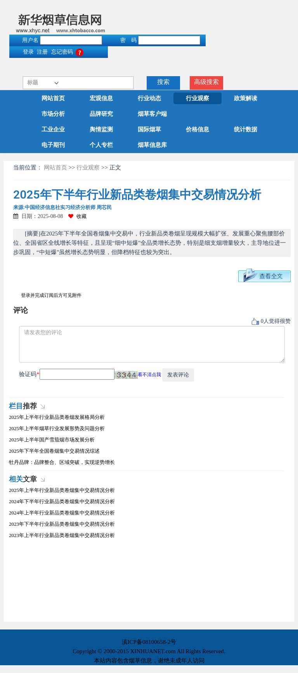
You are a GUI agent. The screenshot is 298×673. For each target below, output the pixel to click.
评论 (20, 310)
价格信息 (197, 129)
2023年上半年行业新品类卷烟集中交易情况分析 (62, 535)
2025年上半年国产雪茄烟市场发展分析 (52, 440)
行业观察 (197, 98)
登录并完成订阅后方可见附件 (51, 295)
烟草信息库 (152, 145)
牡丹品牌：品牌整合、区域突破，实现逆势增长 (62, 462)
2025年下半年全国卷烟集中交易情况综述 (54, 451)
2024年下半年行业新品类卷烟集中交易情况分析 (62, 501)
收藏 (77, 216)
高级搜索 (206, 81)
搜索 (163, 81)
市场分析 (53, 114)
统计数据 (245, 129)
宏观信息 (101, 98)
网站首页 (53, 98)
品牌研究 (101, 114)
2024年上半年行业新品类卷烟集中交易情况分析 (62, 513)
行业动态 (149, 98)
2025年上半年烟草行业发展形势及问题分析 (57, 428)
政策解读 (245, 98)
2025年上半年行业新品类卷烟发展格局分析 (57, 417)
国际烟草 (149, 129)
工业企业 (53, 129)
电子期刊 (53, 145)
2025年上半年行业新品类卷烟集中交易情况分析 (62, 490)
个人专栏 (101, 145)
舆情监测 (101, 129)
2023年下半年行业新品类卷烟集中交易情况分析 (62, 524)
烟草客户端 (152, 114)
